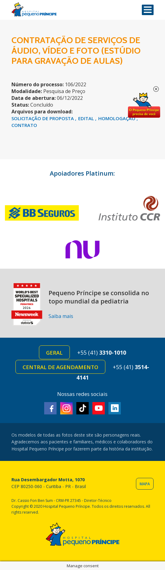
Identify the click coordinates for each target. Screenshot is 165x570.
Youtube (98, 408)
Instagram (66, 408)
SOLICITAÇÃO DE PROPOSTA (43, 118)
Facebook (50, 408)
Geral (54, 352)
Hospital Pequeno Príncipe (34, 9)
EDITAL (86, 118)
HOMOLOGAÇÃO (117, 118)
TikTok (82, 408)
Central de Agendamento (60, 367)
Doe (144, 105)
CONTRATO (24, 125)
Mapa (145, 484)
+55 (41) (101, 352)
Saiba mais (61, 316)
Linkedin (114, 408)
